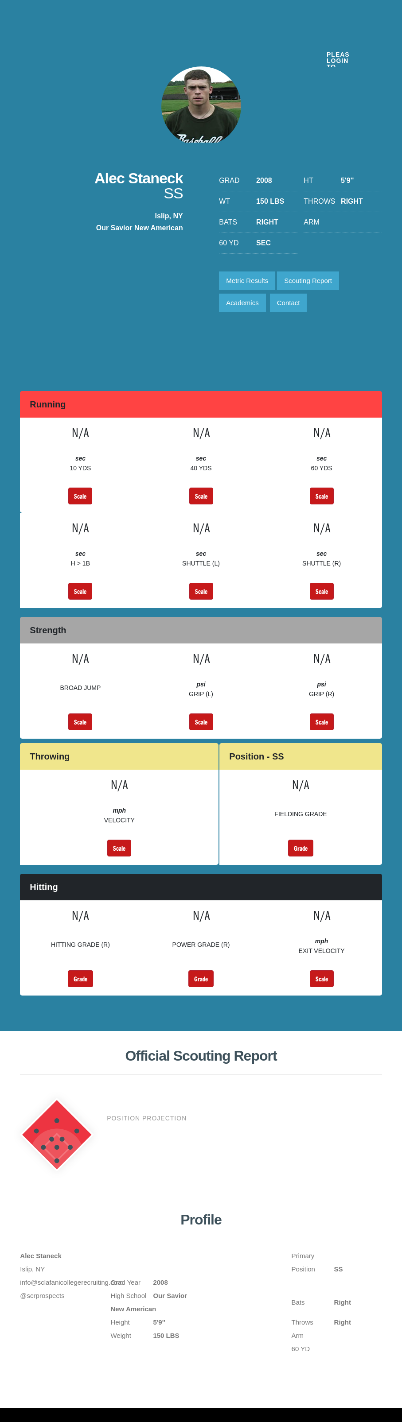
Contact (288, 302)
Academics (242, 302)
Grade (301, 848)
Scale (80, 496)
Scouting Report (308, 280)
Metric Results (247, 280)
